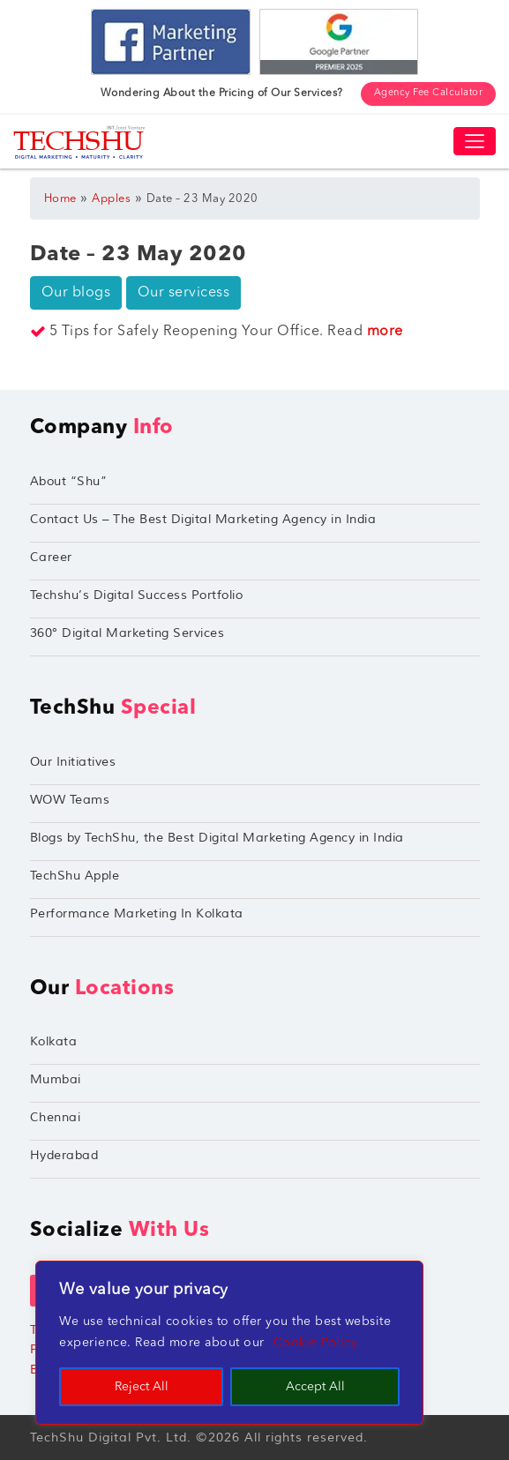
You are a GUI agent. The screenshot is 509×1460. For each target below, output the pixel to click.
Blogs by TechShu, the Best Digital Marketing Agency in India (217, 837)
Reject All (141, 1387)
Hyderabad (64, 1155)
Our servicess (184, 293)
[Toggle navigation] (474, 141)
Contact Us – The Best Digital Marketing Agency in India (203, 519)
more (385, 332)
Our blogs (76, 293)
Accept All (315, 1387)
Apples (111, 199)
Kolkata (54, 1041)
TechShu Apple (75, 875)
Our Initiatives (73, 761)
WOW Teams (70, 799)
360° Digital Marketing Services (127, 632)
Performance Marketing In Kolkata (136, 913)
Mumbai (55, 1079)
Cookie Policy (315, 1342)
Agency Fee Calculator (428, 93)
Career (51, 557)
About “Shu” (69, 481)
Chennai (55, 1117)
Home (60, 199)
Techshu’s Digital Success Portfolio (136, 595)
